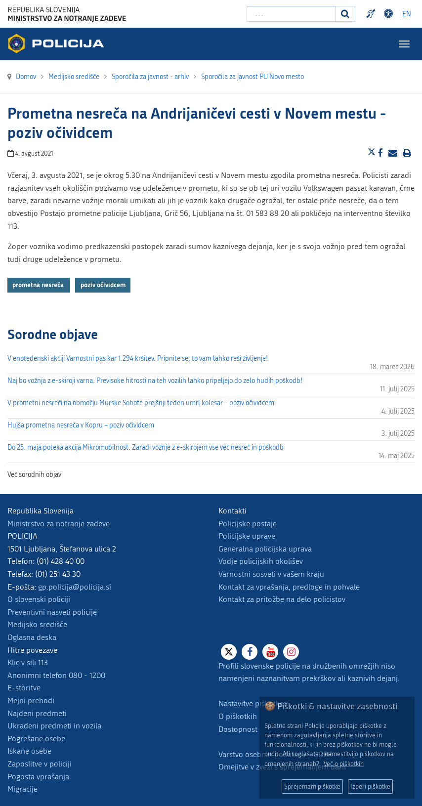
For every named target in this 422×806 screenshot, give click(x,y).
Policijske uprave (246, 536)
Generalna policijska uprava (265, 548)
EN (406, 14)
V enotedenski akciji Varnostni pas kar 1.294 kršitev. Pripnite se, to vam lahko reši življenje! (137, 358)
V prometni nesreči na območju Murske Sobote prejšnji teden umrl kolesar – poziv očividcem (140, 403)
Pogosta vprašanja (38, 776)
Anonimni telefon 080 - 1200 (56, 675)
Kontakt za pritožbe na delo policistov (281, 599)
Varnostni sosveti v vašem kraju (271, 574)
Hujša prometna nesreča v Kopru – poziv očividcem (80, 425)
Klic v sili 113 (27, 662)
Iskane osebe (29, 751)
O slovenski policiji (38, 599)
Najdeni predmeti (37, 713)
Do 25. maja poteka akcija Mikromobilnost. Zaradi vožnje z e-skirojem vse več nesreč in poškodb (145, 447)
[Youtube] (270, 652)
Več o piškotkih (344, 763)
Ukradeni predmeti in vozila (54, 725)
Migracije (22, 789)
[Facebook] (249, 652)
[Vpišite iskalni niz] (291, 14)
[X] (229, 652)
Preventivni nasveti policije (52, 612)
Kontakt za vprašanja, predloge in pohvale (289, 587)
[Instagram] (291, 652)
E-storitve (24, 687)
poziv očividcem (103, 284)
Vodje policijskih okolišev (260, 561)
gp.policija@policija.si (74, 587)
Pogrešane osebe (36, 738)
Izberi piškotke (370, 786)
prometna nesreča (38, 284)
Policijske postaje (247, 523)
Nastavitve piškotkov (253, 703)
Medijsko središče (37, 624)
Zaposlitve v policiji (39, 763)
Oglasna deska (31, 637)
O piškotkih (237, 716)
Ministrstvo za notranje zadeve (58, 523)
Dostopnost (237, 729)
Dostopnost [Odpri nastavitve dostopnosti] (390, 13)
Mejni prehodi (30, 700)
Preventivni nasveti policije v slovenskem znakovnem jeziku (372, 13)
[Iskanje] (345, 14)
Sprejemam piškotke (312, 786)
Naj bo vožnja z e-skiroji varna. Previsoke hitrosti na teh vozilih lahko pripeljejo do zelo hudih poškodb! (154, 381)
